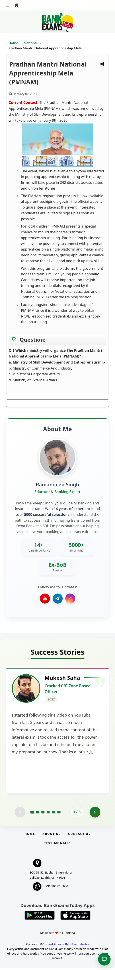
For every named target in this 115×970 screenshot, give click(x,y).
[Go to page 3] (42, 813)
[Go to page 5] (53, 813)
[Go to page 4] (48, 813)
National (31, 43)
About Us (52, 836)
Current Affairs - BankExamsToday (66, 946)
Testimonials (57, 845)
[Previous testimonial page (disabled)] (19, 813)
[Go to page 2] (37, 813)
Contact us (79, 836)
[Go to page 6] (58, 813)
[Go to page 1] (32, 813)
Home (13, 43)
